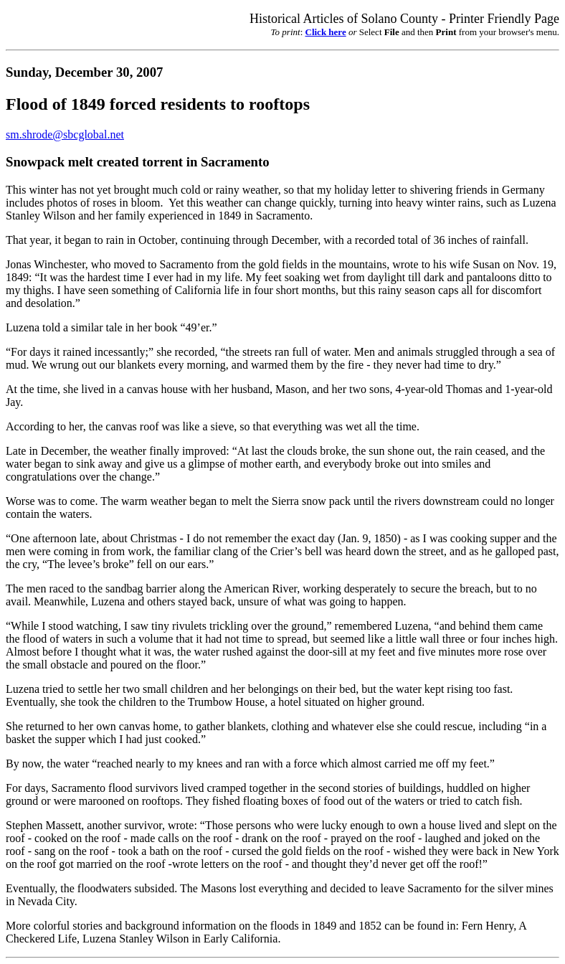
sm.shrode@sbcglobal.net (65, 134)
